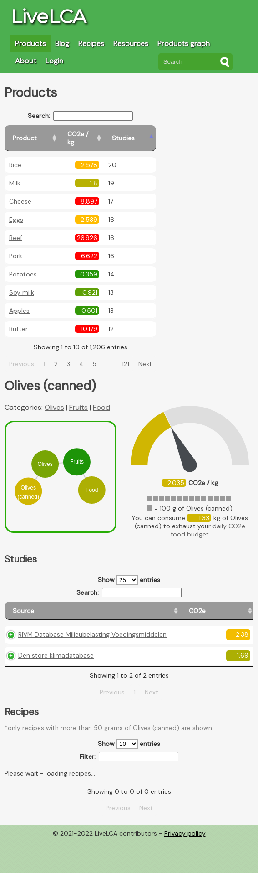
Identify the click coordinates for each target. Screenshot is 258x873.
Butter (18, 321)
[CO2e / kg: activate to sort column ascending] (112, 134)
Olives (54, 399)
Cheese (20, 193)
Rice (15, 157)
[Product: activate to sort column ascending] (46, 134)
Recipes (91, 43)
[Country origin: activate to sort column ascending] (137, 607)
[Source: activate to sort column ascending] (44, 607)
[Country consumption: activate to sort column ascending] (188, 607)
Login (54, 61)
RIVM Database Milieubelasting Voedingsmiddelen (45, 645)
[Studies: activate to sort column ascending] (157, 134)
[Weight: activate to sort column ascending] (236, 607)
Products (30, 43)
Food (101, 399)
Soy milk (21, 284)
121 (136, 356)
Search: (91, 116)
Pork (15, 248)
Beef (15, 229)
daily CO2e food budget (208, 522)
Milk (14, 175)
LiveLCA (48, 16)
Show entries (129, 572)
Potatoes (23, 266)
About (25, 61)
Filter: (129, 789)
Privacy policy (185, 866)
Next (155, 356)
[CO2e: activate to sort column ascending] (99, 607)
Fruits (78, 399)
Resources (130, 43)
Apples (19, 302)
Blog (62, 43)
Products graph (183, 43)
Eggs (16, 211)
